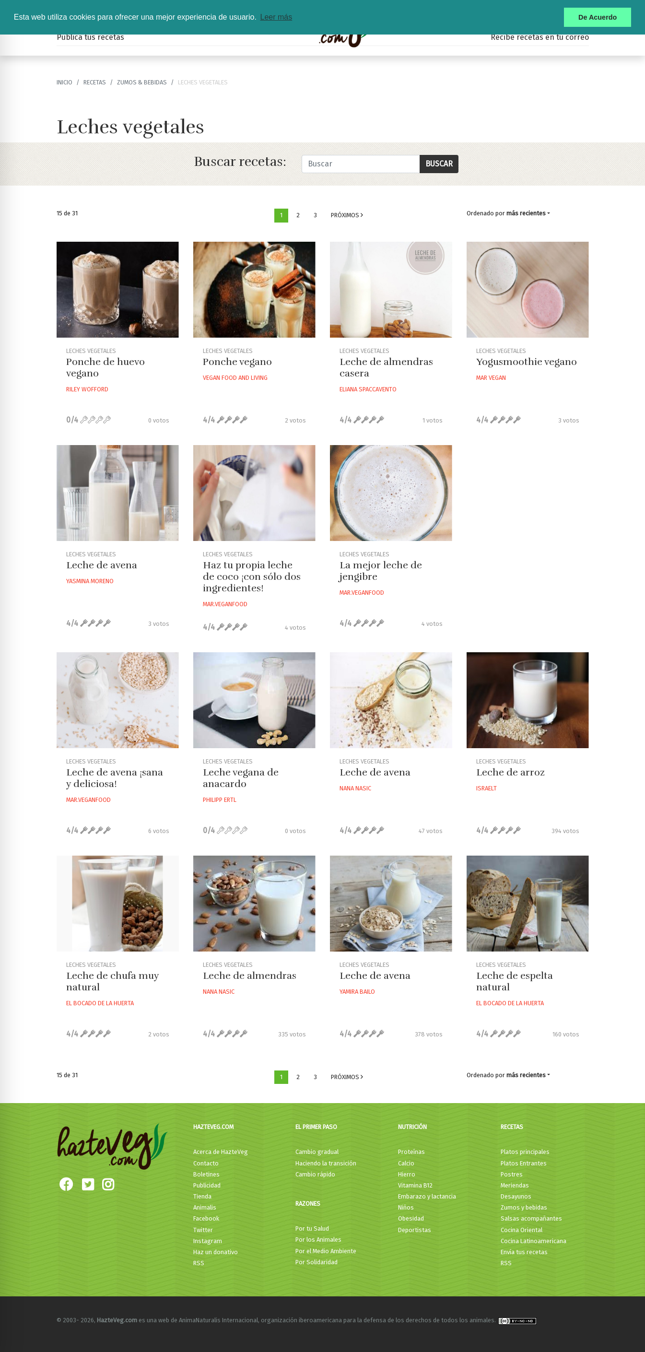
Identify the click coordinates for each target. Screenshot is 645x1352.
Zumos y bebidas (524, 1207)
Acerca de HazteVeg (220, 1151)
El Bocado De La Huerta (100, 1003)
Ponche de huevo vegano (105, 367)
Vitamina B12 (415, 1185)
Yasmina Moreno (90, 581)
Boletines (206, 1174)
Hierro (406, 1174)
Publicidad (207, 1185)
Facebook (206, 1218)
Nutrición (412, 1126)
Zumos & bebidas (142, 82)
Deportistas (414, 1230)
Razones (307, 1203)
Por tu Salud (312, 1228)
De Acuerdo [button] (597, 17)
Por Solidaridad (316, 1262)
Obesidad (411, 1218)
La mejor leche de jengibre (381, 571)
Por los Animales (318, 1239)
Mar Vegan (491, 377)
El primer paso (316, 1126)
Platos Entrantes (524, 1163)
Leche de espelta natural (514, 981)
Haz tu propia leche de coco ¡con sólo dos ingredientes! (252, 576)
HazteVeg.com (213, 1126)
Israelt (486, 788)
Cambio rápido (315, 1174)
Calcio (406, 1163)
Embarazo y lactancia (427, 1196)
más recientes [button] (526, 213)
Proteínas (411, 1151)
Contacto (206, 1163)
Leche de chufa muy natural (112, 981)
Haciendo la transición (325, 1163)
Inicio (64, 82)
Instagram (207, 1241)
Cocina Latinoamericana (533, 1241)
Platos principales (525, 1151)
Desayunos (516, 1196)
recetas (94, 82)
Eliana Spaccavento (368, 389)
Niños (406, 1207)
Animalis (204, 1207)
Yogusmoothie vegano (526, 362)
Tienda (202, 1196)
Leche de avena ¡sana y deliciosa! (114, 778)
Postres (512, 1174)
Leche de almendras (249, 976)
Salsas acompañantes (531, 1218)
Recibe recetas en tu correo (540, 37)
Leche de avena (101, 565)
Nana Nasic (355, 788)
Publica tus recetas (90, 37)
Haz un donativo (215, 1252)
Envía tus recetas (524, 1252)
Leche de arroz (510, 772)
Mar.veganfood (225, 604)
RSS (198, 1263)
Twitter (203, 1230)
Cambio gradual (317, 1151)
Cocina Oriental (521, 1230)
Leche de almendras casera (386, 367)
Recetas (512, 1126)
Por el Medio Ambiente (325, 1251)
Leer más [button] (276, 17)
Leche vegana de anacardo (241, 778)
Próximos (347, 215)
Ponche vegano (237, 362)
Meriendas (515, 1185)
